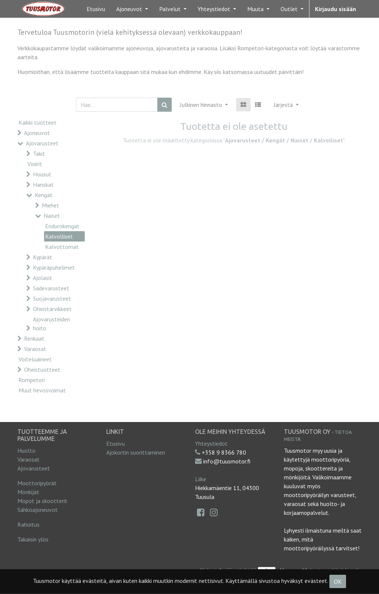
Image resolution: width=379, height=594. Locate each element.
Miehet (50, 205)
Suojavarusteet (52, 298)
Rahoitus (28, 524)
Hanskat (43, 184)
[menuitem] (96, 9)
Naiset (52, 215)
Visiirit (34, 164)
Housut (42, 174)
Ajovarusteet (42, 143)
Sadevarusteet (51, 288)
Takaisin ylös (32, 539)
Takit (39, 153)
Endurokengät (62, 226)
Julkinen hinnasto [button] (202, 104)
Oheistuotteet (42, 369)
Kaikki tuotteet (38, 122)
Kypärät (42, 257)
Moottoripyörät (37, 483)
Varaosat (35, 348)
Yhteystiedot (211, 443)
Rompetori (32, 380)
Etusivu (115, 443)
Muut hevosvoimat (42, 390)
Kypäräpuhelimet (54, 267)
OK (338, 581)
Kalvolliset (59, 236)
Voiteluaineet (35, 359)
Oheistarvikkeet (52, 309)
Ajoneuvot (37, 132)
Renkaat (34, 338)
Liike (200, 479)
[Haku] (164, 105)
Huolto (26, 450)
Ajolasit (42, 277)
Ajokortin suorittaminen (135, 452)
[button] (286, 104)
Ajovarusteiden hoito (51, 323)
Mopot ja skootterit (42, 500)
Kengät (44, 195)
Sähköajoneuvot (37, 509)
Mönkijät (28, 492)
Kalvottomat (62, 246)
